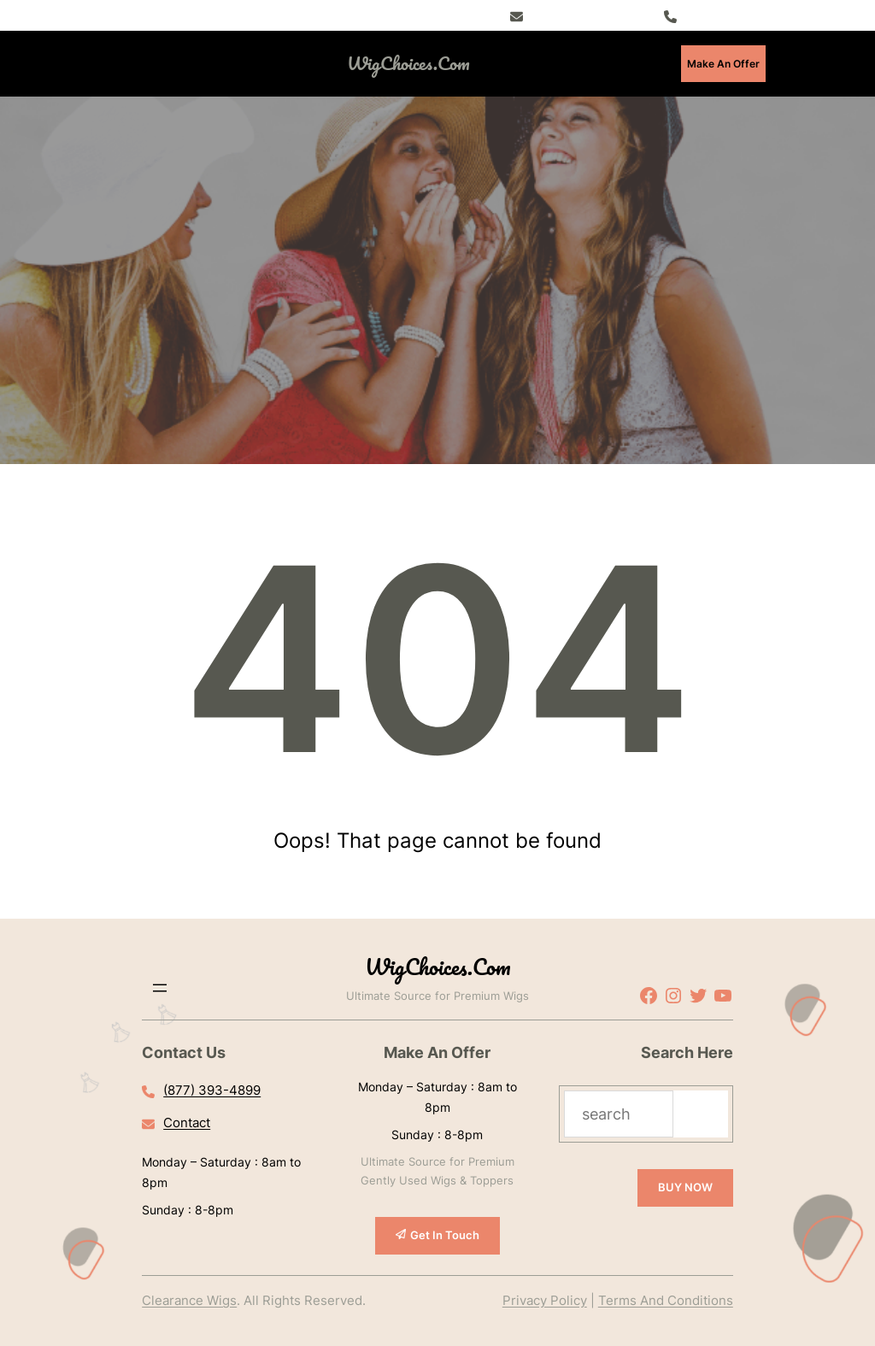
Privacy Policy (544, 1300)
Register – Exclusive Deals (594, 15)
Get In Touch (444, 1235)
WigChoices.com (408, 63)
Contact (186, 1122)
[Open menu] (197, 63)
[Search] (700, 1113)
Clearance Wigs (189, 1300)
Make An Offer (723, 63)
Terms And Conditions (665, 1300)
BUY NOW (685, 1187)
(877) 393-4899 (724, 15)
